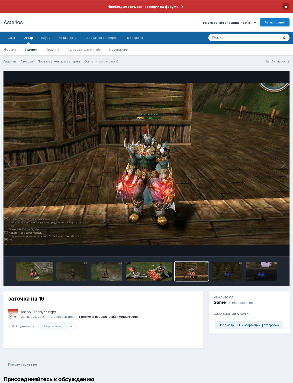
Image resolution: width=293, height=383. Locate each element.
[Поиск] (235, 37)
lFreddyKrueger (44, 312)
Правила (52, 49)
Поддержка (134, 37)
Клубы (46, 37)
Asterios (13, 22)
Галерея (31, 49)
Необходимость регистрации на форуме (142, 7)
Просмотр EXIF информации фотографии (249, 325)
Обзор (28, 40)
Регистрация (275, 22)
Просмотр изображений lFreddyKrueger (109, 316)
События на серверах (100, 37)
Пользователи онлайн (84, 49)
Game (219, 302)
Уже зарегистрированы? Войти (229, 22)
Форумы (10, 49)
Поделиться (23, 326)
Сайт (11, 37)
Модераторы (118, 49)
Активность (67, 37)
